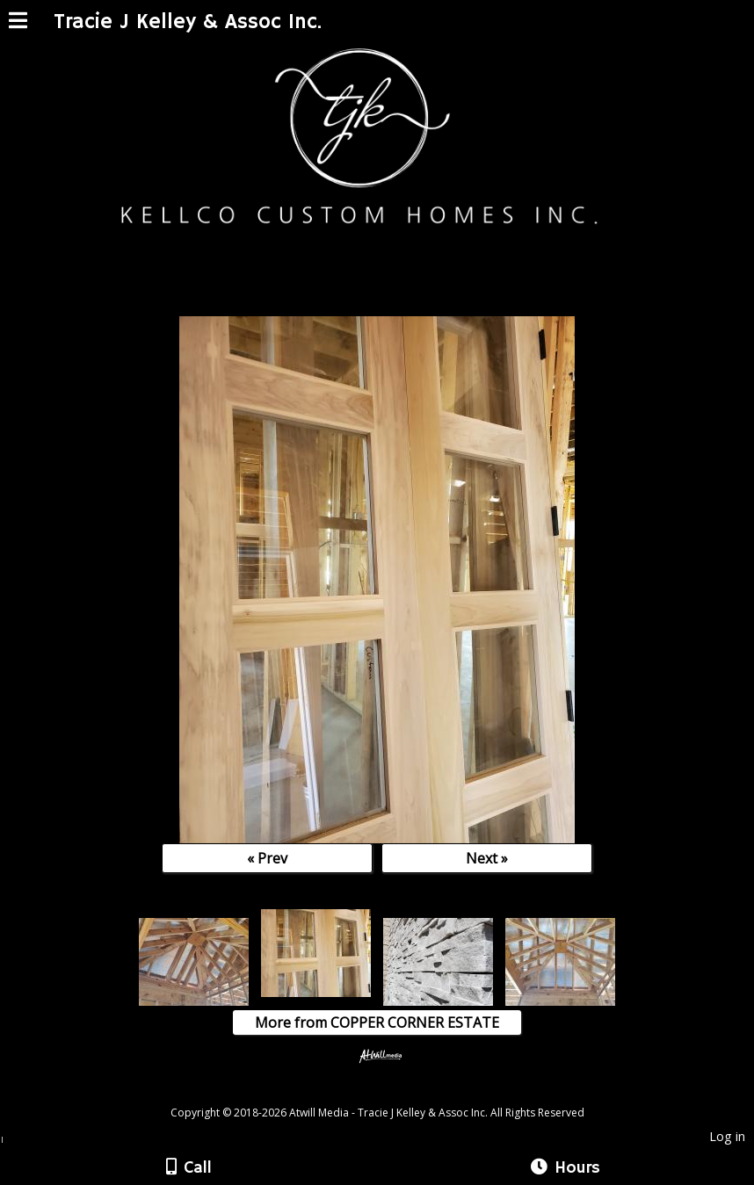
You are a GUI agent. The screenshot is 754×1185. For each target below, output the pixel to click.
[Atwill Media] (393, 1093)
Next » (487, 858)
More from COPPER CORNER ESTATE (377, 1022)
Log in (727, 1136)
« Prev (267, 858)
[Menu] (18, 23)
